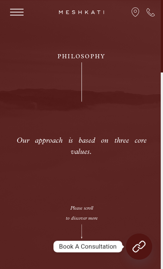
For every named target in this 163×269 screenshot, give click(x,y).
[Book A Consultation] (139, 247)
